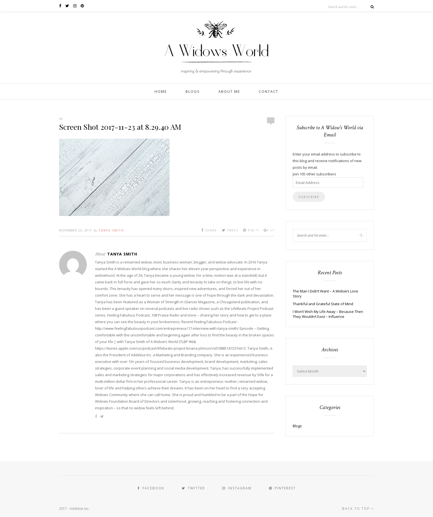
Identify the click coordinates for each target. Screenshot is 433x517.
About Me (229, 91)
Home (161, 91)
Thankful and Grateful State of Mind (323, 303)
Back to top (358, 508)
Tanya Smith (111, 230)
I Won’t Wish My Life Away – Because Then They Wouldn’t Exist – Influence (328, 314)
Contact (268, 91)
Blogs (193, 91)
